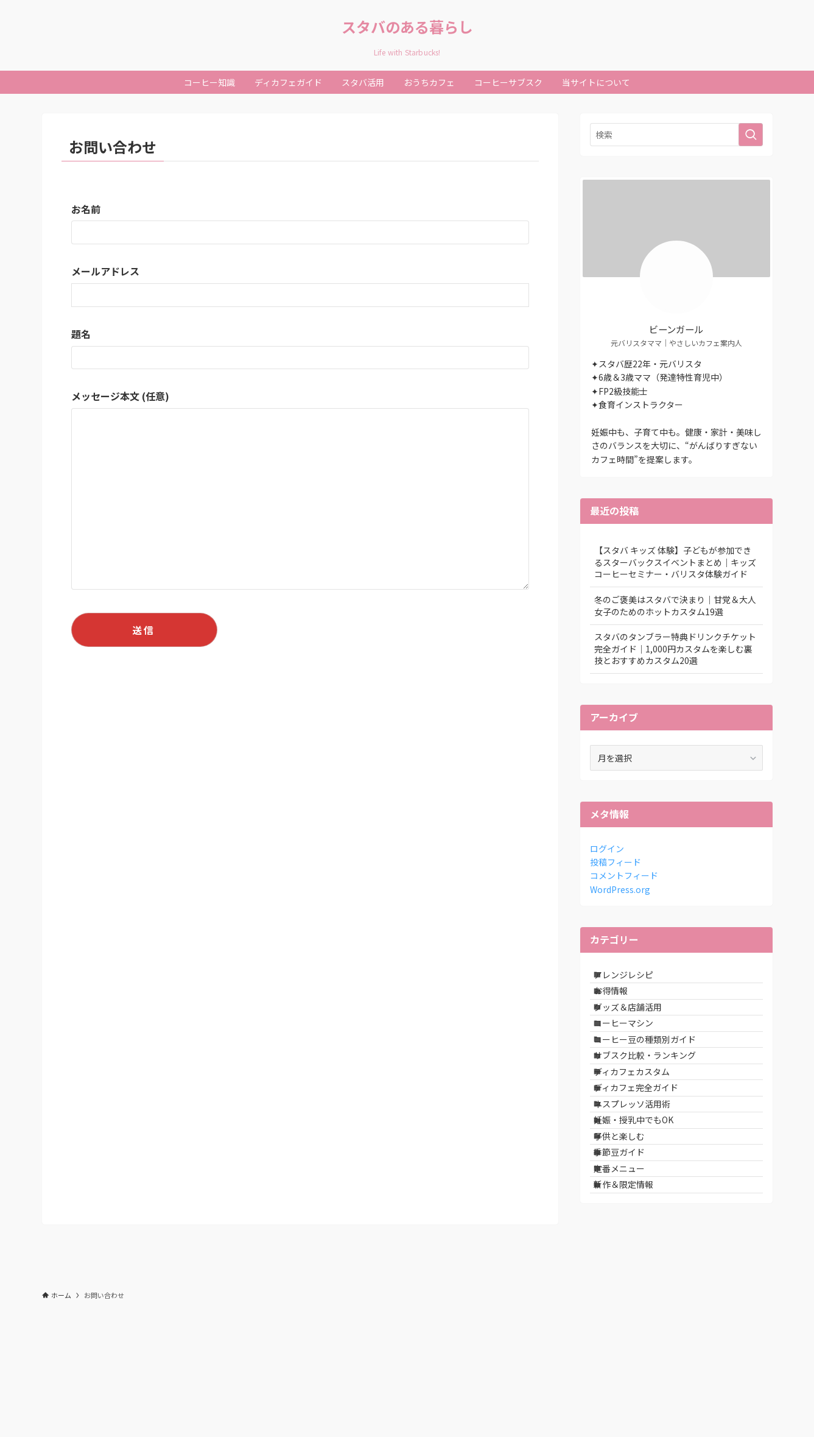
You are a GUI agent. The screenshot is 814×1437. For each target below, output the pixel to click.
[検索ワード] (676, 134)
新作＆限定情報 (634, 1308)
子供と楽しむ (630, 1232)
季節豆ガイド (630, 1258)
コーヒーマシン (634, 1055)
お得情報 (622, 1004)
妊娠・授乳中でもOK (644, 1207)
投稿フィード (615, 862)
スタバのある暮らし (407, 26)
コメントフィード (624, 875)
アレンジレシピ (634, 979)
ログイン (607, 848)
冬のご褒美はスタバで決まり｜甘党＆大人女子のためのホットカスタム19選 (675, 605)
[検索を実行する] (751, 134)
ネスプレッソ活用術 (643, 1182)
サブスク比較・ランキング (656, 1106)
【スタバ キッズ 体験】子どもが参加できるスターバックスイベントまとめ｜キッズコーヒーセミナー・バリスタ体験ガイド (675, 562)
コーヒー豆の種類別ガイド (656, 1081)
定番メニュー (630, 1283)
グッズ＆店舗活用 (639, 1029)
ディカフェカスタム (643, 1131)
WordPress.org (620, 889)
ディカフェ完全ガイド (647, 1156)
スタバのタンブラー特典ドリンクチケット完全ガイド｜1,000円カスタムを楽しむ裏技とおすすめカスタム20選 (675, 648)
